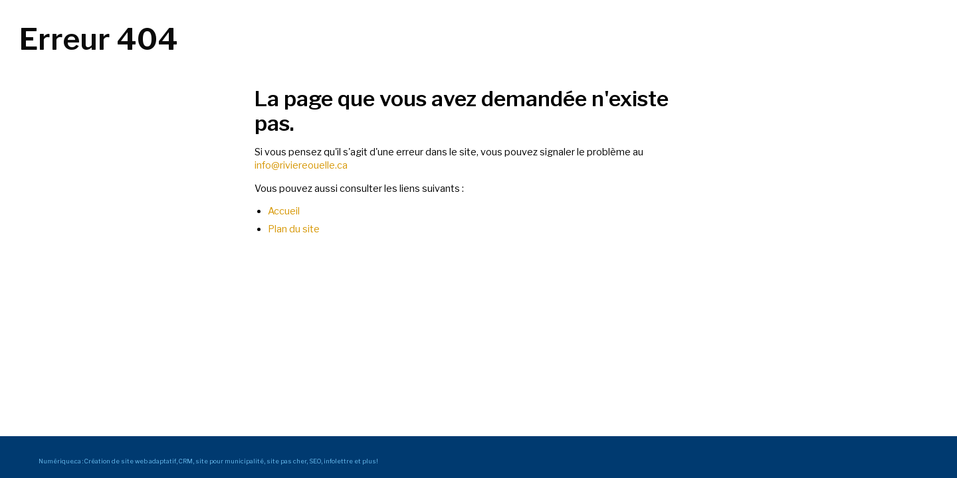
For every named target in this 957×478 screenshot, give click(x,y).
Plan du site (294, 229)
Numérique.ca (60, 461)
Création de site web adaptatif (130, 461)
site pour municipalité (229, 461)
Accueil (284, 211)
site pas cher (286, 461)
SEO (315, 461)
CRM (186, 461)
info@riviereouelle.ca (301, 165)
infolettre (338, 461)
